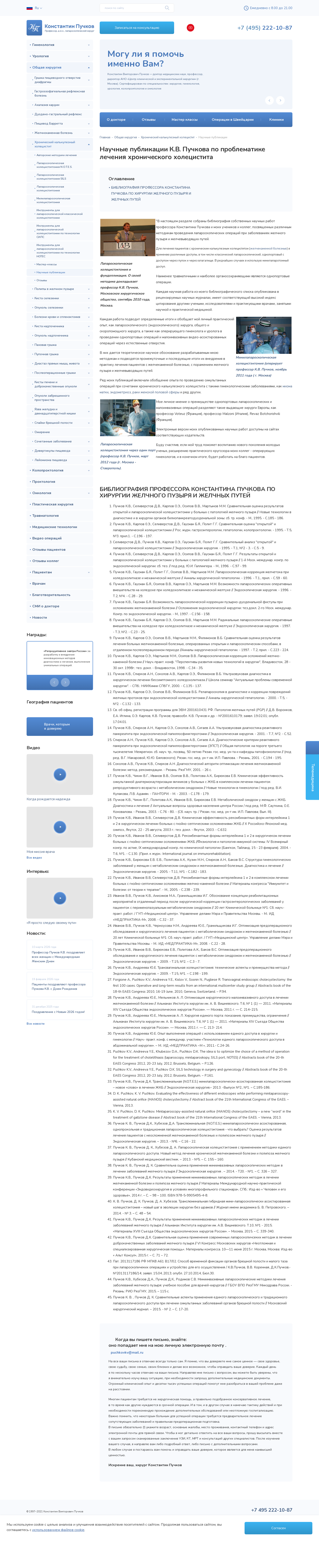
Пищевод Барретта (49, 123)
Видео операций (47, 538)
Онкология (41, 493)
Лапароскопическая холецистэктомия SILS (51, 176)
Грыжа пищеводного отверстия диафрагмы (57, 80)
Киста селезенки (47, 298)
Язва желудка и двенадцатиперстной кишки (55, 411)
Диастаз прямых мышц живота (57, 363)
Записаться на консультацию (137, 28)
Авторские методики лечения (57, 155)
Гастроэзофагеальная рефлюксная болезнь (60, 93)
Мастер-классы (47, 264)
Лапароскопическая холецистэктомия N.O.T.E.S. (54, 165)
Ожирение (42, 432)
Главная (105, 137)
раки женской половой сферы (155, 392)
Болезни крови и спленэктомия (57, 317)
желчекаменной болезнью (268, 249)
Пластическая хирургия (52, 504)
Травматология (45, 515)
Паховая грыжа (45, 345)
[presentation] (54, 682)
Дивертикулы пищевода (52, 451)
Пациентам (42, 572)
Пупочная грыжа (46, 354)
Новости (39, 617)
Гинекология (43, 44)
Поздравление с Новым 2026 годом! (58, 1012)
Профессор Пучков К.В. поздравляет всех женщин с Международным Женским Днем (58, 957)
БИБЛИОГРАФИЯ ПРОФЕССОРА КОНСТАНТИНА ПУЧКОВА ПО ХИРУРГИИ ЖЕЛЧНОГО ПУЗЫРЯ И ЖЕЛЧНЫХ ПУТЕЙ (151, 193)
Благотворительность (51, 594)
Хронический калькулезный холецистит (55, 144)
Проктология (43, 481)
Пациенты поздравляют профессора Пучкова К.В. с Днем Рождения (59, 986)
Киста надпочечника (49, 326)
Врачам (38, 583)
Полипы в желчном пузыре (54, 289)
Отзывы (42, 280)
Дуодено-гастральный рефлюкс (58, 114)
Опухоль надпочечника (51, 335)
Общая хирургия (46, 67)
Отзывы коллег (45, 561)
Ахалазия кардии (47, 105)
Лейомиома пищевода (51, 460)
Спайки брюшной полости (53, 423)
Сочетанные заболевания (53, 441)
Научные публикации (51, 272)
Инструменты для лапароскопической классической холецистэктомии (60, 214)
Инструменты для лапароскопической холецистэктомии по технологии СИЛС (58, 231)
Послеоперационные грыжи (55, 373)
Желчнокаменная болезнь (54, 133)
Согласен (278, 1528)
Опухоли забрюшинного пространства (52, 398)
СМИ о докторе (45, 606)
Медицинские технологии (54, 527)
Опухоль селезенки (49, 307)
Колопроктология (47, 470)
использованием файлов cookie (58, 1529)
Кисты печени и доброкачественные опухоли (56, 384)
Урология (40, 56)
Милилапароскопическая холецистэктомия (53, 200)
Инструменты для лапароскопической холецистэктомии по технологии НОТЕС (58, 250)
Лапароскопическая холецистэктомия (50, 188)
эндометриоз (120, 392)
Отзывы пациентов (49, 549)
